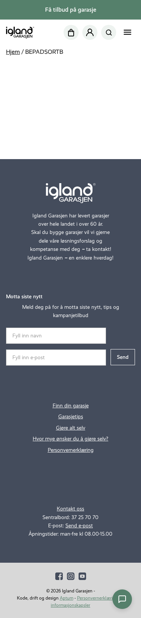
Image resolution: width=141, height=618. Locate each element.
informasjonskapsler (70, 605)
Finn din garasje (71, 405)
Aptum (66, 598)
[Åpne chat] (122, 599)
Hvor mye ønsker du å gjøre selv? (70, 439)
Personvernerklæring (71, 450)
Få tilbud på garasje (70, 9)
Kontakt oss (70, 509)
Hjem (13, 51)
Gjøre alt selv (70, 428)
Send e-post (79, 525)
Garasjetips (70, 416)
